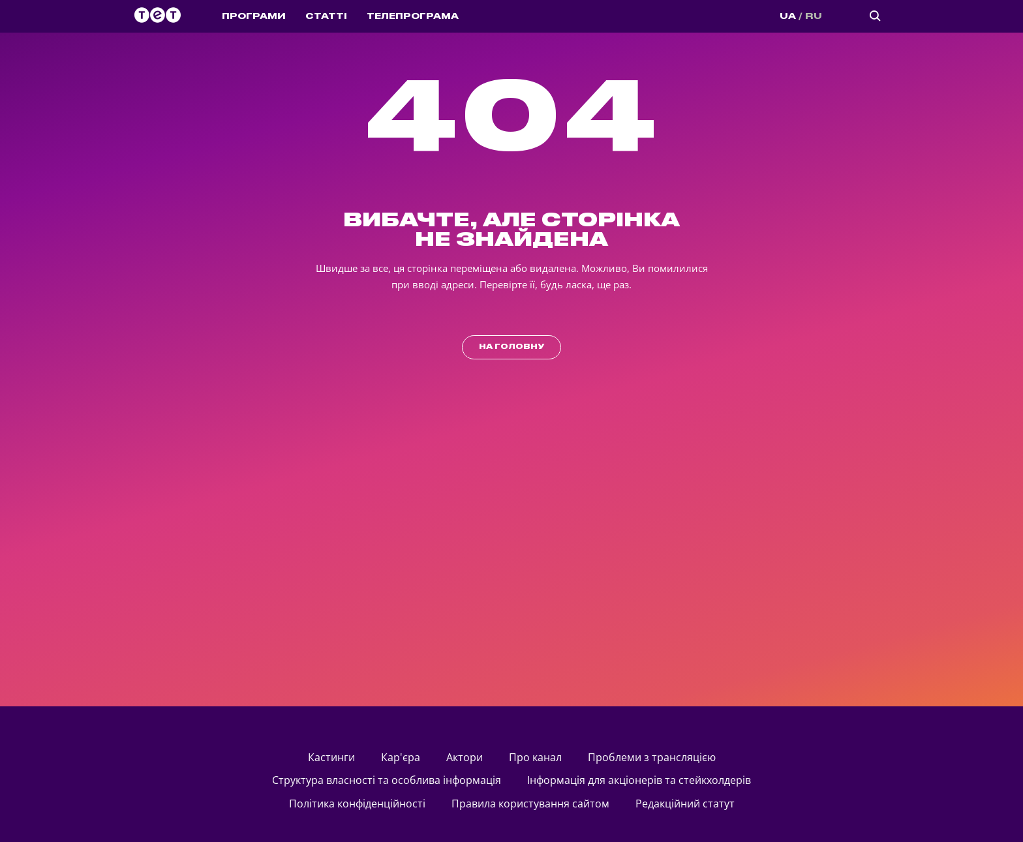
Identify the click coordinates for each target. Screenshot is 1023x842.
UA (788, 16)
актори (464, 757)
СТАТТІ (326, 16)
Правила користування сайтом (530, 803)
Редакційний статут (685, 803)
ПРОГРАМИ (254, 16)
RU (813, 16)
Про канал (535, 757)
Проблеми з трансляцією (652, 757)
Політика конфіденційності (357, 803)
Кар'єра (400, 757)
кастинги (331, 757)
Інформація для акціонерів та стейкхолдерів (639, 780)
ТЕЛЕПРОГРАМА (413, 16)
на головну (511, 347)
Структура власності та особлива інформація (386, 780)
